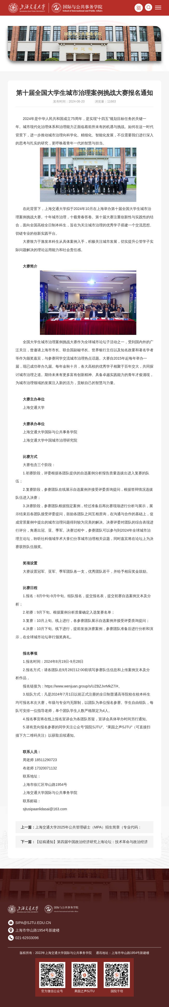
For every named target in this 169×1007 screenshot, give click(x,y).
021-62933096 (27, 938)
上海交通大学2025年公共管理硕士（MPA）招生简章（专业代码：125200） (88, 829)
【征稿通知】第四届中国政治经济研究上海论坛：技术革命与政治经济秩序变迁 (91, 844)
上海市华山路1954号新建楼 (37, 930)
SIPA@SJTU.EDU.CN (33, 923)
